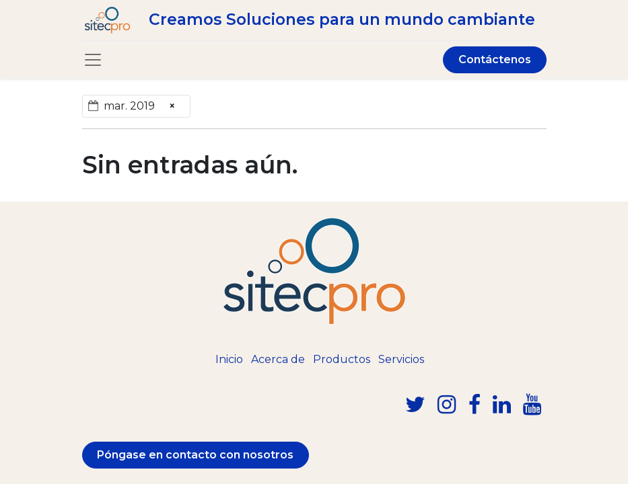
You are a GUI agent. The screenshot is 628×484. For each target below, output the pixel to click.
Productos (341, 359)
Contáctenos (494, 59)
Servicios (401, 359)
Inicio (229, 359)
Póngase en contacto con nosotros (195, 454)
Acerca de (278, 359)
